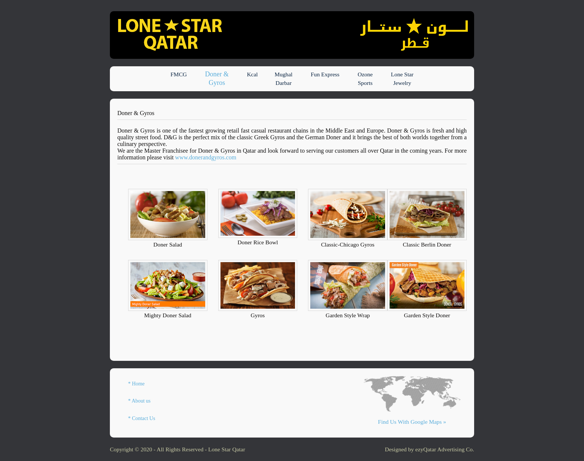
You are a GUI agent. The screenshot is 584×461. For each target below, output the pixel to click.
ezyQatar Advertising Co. (444, 449)
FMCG (179, 78)
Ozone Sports (365, 78)
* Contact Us (141, 418)
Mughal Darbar (283, 78)
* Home (136, 384)
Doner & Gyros (217, 78)
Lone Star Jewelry (402, 78)
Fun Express (325, 78)
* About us (139, 401)
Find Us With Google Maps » (412, 422)
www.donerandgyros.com (205, 157)
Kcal (252, 78)
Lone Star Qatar (226, 449)
